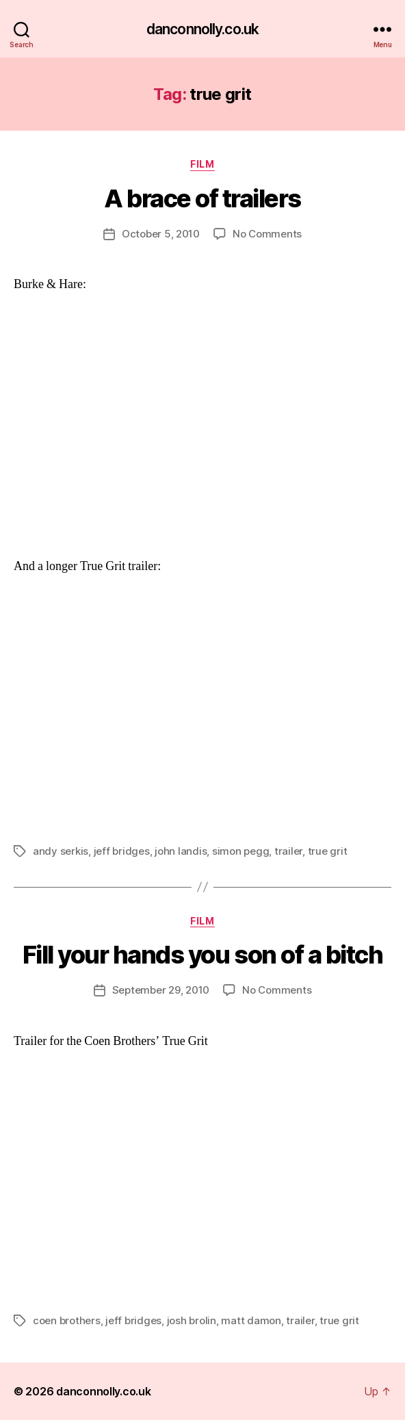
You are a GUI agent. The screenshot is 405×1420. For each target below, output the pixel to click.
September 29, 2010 (160, 989)
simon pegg (240, 850)
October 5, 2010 (161, 233)
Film (202, 164)
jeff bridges (122, 850)
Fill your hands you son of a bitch (202, 955)
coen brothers (67, 1320)
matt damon (250, 1320)
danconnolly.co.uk (202, 29)
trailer (288, 850)
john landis (181, 850)
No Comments (267, 233)
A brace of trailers (202, 198)
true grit (328, 850)
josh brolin (191, 1320)
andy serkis (60, 850)
